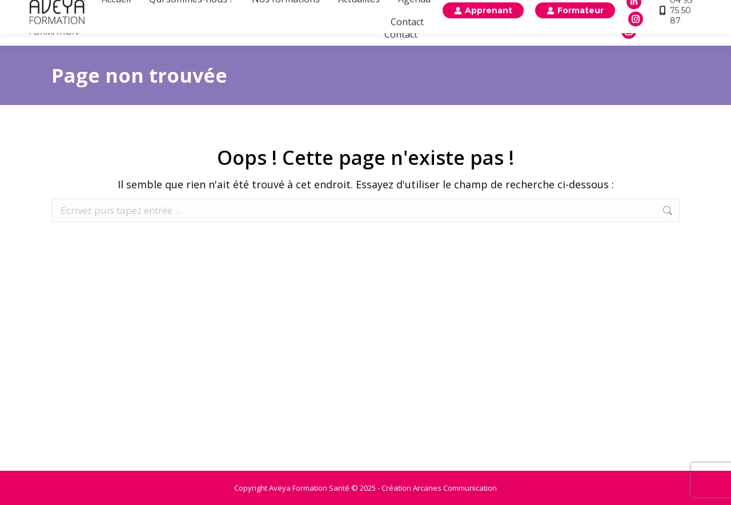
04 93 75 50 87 (676, 23)
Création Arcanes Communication (439, 488)
